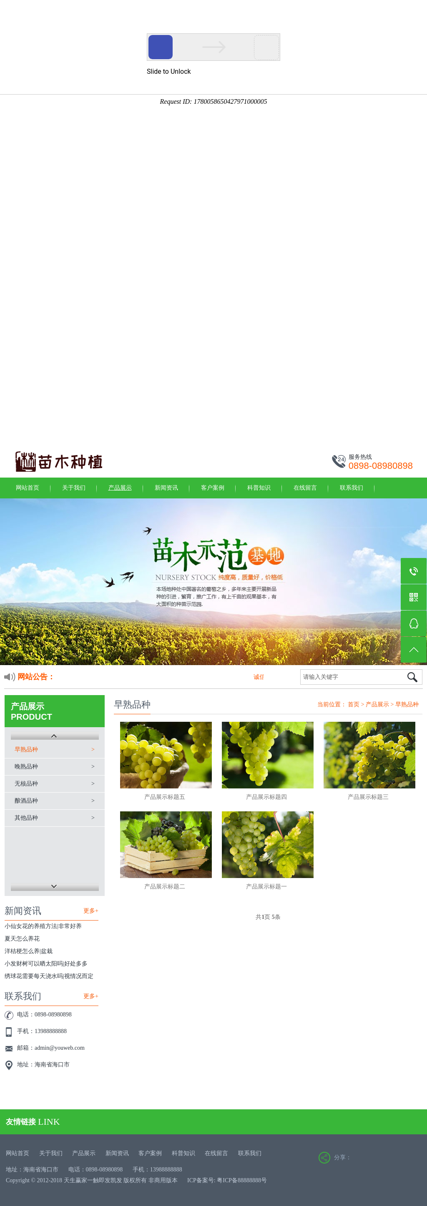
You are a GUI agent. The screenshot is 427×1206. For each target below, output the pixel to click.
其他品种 (26, 818)
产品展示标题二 (164, 886)
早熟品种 (26, 749)
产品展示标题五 (164, 797)
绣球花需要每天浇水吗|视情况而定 (49, 976)
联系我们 (351, 488)
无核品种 (26, 784)
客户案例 (212, 488)
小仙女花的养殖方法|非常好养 (43, 926)
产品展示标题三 (368, 797)
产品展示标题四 (266, 797)
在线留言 (305, 488)
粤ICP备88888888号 (242, 1180)
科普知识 (259, 488)
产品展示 (120, 488)
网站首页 (27, 488)
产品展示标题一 (266, 886)
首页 (353, 704)
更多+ (90, 911)
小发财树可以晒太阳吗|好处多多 (46, 964)
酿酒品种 (26, 801)
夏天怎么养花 (22, 939)
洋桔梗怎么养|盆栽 (29, 951)
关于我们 (73, 488)
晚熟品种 (26, 766)
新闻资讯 (166, 488)
